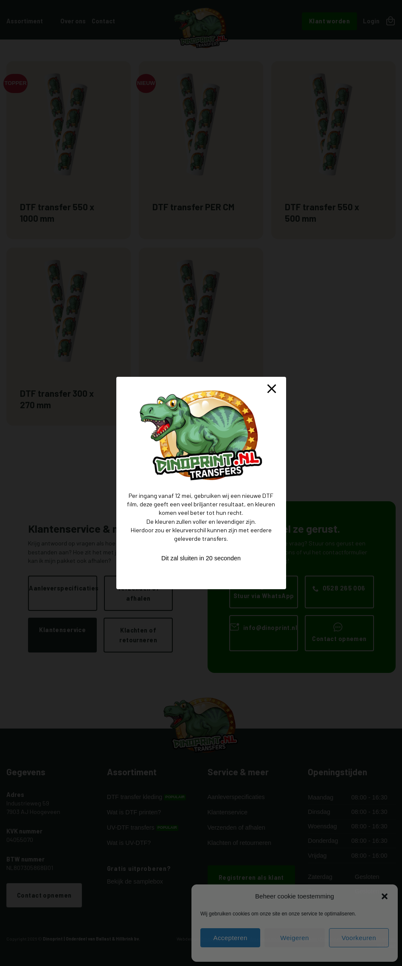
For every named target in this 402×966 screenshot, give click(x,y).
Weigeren (294, 937)
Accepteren (230, 937)
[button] (384, 896)
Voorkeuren (359, 937)
